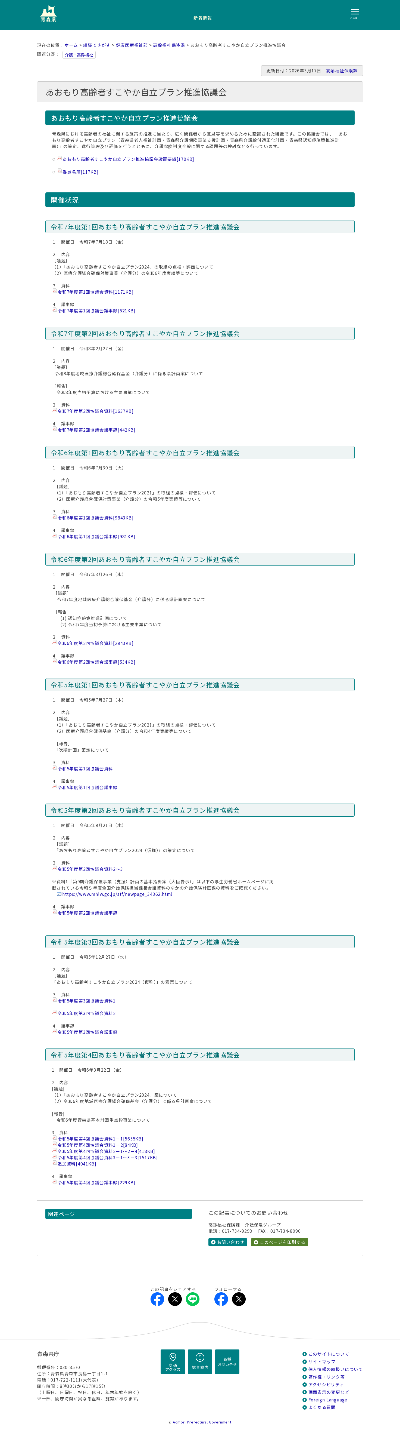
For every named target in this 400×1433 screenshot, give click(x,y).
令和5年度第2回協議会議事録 (88, 913)
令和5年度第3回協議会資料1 (87, 1001)
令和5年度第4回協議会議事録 (96, 1182)
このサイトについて (328, 1354)
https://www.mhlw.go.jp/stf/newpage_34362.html (117, 894)
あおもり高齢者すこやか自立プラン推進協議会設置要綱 (128, 159)
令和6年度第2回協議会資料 (95, 643)
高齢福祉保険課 (169, 45)
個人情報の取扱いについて (335, 1369)
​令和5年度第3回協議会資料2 (87, 1013)
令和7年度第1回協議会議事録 (96, 310)
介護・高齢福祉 (79, 54)
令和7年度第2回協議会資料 (95, 411)
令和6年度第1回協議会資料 (95, 518)
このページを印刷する (282, 1242)
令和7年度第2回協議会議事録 (96, 430)
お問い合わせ (231, 1242)
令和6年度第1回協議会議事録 (96, 536)
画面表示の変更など (328, 1392)
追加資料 (77, 1164)
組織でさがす (97, 45)
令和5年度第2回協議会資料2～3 (90, 869)
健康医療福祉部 (132, 45)
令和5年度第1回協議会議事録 (88, 787)
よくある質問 (322, 1407)
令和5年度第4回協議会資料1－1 (100, 1139)
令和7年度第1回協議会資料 (95, 292)
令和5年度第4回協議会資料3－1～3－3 (108, 1157)
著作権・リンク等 (326, 1377)
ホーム (71, 45)
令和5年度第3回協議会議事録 (88, 1032)
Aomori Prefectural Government (202, 1422)
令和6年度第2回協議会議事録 (96, 662)
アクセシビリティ (326, 1384)
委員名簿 (80, 172)
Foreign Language (328, 1400)
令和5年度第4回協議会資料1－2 (98, 1145)
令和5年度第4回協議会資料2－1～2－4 (106, 1151)
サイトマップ (322, 1361)
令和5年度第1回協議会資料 (85, 768)
